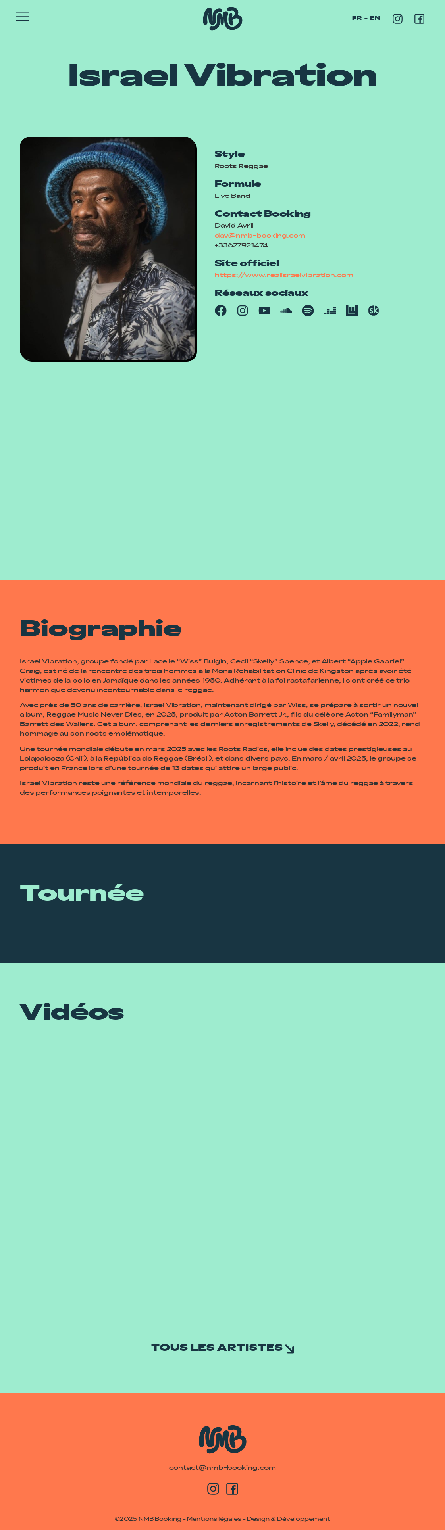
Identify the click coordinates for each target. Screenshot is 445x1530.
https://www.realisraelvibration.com (284, 276)
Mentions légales (214, 1519)
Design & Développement (288, 1519)
